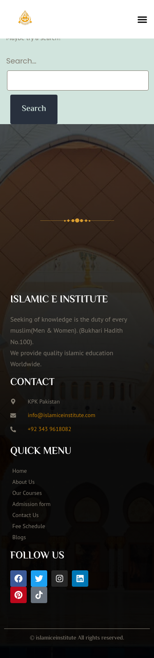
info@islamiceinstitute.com (62, 415)
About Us (23, 482)
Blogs (19, 537)
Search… (21, 61)
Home (19, 470)
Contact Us (25, 515)
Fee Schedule (28, 526)
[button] (142, 19)
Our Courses (27, 493)
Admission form (31, 504)
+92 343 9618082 (49, 429)
